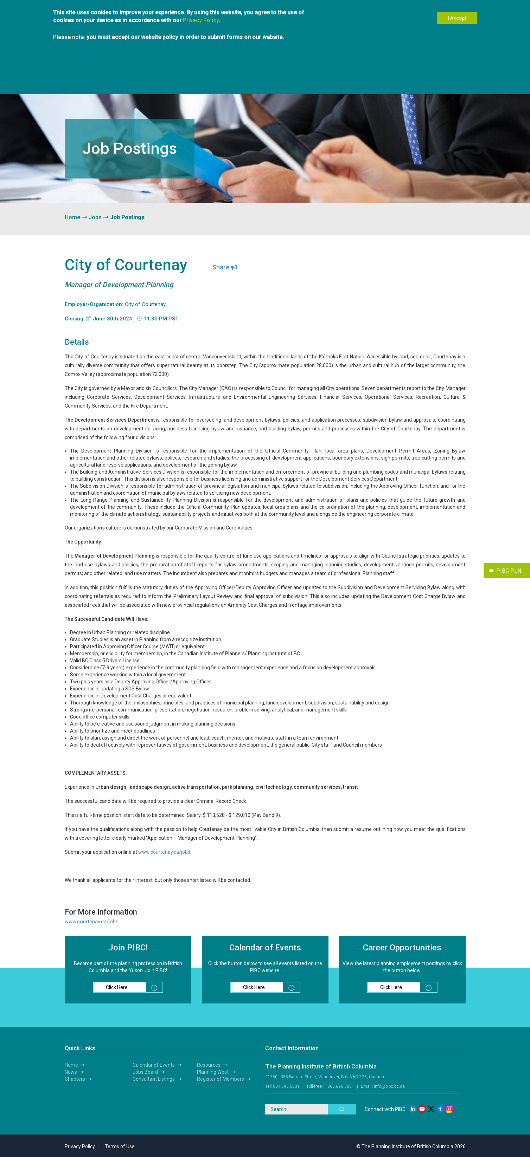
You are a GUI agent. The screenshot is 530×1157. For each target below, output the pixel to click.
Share (224, 267)
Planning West (213, 1072)
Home (72, 217)
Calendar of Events (154, 1065)
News (71, 1072)
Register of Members (220, 1079)
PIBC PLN (508, 570)
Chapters (75, 1079)
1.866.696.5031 (339, 1086)
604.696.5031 (286, 1086)
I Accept (457, 11)
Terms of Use (120, 1146)
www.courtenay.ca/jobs (164, 852)
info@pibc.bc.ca (389, 1086)
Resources (209, 1065)
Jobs (95, 217)
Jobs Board (145, 1072)
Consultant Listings (154, 1079)
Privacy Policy (201, 13)
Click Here (134, 987)
